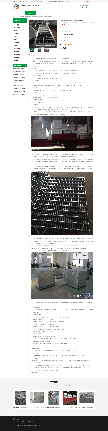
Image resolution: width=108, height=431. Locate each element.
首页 (18, 16)
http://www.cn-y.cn (34, 372)
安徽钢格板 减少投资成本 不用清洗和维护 (19, 77)
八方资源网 (24, 425)
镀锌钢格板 (16, 25)
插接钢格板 (16, 57)
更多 (25, 65)
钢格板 (15, 45)
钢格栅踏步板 (17, 54)
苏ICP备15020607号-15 (30, 421)
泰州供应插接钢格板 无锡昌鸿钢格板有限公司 (23, 407)
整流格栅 (16, 60)
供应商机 (30, 13)
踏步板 (15, 30)
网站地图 (38, 425)
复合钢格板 (16, 51)
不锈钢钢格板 (17, 28)
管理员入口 (33, 425)
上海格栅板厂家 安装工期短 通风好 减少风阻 (19, 91)
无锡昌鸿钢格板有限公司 (22, 423)
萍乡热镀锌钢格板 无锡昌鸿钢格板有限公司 (72, 407)
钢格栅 (15, 39)
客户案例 (77, 13)
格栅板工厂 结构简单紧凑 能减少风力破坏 (19, 85)
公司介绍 (54, 13)
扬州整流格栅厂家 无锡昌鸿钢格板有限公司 (88, 407)
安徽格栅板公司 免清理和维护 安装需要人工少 (19, 68)
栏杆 (15, 36)
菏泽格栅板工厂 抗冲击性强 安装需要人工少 (19, 74)
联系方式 (89, 13)
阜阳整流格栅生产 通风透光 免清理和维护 (19, 94)
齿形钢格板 (16, 42)
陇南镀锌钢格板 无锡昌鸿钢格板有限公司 (38, 407)
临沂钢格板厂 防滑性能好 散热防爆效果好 (19, 80)
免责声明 (29, 425)
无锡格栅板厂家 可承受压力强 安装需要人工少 (19, 83)
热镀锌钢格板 (28, 16)
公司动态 (66, 13)
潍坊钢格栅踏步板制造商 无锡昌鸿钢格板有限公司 (57, 407)
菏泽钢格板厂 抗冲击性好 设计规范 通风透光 (19, 88)
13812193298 (67, 44)
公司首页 (18, 13)
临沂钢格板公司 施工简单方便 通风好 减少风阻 (19, 71)
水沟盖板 (16, 33)
